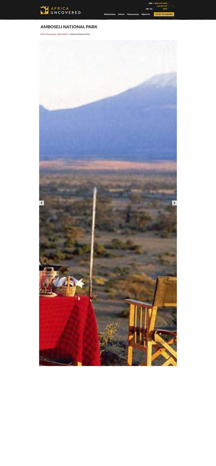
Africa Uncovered (48, 34)
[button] (173, 6)
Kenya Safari (62, 34)
